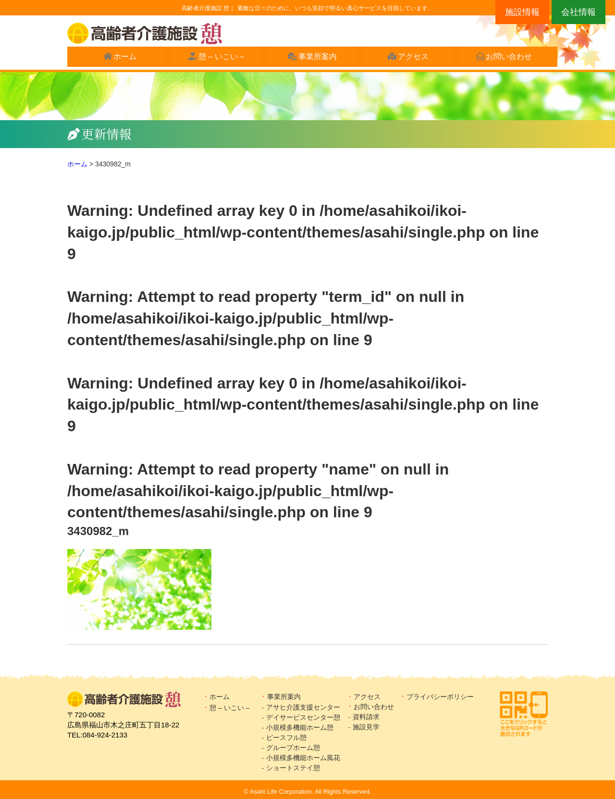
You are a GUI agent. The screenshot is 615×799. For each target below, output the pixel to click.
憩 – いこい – (216, 58)
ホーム (120, 58)
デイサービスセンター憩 (303, 717)
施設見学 (369, 727)
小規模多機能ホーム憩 (299, 727)
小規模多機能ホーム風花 (303, 758)
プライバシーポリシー (440, 696)
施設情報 (522, 12)
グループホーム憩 (293, 747)
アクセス (409, 58)
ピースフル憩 (286, 737)
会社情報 (578, 12)
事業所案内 (313, 58)
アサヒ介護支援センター (303, 707)
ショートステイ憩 (293, 768)
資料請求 (366, 717)
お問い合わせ (504, 58)
